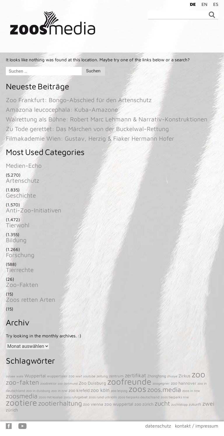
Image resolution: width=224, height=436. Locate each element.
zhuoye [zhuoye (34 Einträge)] (172, 376)
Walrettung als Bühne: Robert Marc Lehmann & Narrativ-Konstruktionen (106, 119)
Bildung (16, 240)
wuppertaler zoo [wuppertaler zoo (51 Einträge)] (60, 376)
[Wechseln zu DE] (191, 4)
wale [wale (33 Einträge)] (19, 376)
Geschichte (21, 195)
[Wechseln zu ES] (214, 4)
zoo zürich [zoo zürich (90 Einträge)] (143, 404)
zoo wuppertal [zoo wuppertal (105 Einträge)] (118, 404)
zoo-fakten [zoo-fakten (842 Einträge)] (22, 382)
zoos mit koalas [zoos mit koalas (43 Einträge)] (50, 397)
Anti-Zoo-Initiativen (33, 210)
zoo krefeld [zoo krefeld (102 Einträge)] (79, 390)
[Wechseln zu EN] (203, 4)
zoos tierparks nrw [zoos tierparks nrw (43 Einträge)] (175, 397)
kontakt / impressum (196, 425)
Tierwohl (17, 225)
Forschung (20, 254)
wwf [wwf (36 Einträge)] (79, 376)
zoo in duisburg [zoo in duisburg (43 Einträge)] (38, 391)
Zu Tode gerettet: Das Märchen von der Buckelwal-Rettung (87, 128)
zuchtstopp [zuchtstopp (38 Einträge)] (179, 404)
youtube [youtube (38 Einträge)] (89, 376)
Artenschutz (22, 180)
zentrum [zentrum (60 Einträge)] (116, 376)
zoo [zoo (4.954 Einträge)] (198, 374)
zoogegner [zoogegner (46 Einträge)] (161, 383)
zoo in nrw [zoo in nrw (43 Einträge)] (59, 391)
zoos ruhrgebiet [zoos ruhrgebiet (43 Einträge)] (76, 397)
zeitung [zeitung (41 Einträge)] (102, 376)
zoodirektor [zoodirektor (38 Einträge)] (48, 383)
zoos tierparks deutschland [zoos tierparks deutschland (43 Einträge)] (139, 397)
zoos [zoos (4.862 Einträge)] (137, 389)
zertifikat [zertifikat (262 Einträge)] (135, 375)
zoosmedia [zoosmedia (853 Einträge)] (22, 396)
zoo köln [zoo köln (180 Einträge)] (100, 390)
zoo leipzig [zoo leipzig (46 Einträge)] (119, 390)
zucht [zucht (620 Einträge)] (162, 403)
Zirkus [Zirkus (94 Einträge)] (184, 375)
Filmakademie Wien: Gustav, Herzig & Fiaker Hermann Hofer (90, 138)
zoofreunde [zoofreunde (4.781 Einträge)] (129, 381)
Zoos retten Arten (30, 299)
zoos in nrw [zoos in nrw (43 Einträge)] (191, 391)
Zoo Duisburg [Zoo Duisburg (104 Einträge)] (92, 383)
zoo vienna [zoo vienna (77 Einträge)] (93, 404)
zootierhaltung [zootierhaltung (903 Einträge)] (60, 403)
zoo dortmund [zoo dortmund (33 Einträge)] (68, 383)
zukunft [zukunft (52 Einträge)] (195, 404)
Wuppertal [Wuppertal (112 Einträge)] (35, 375)
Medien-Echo (24, 165)
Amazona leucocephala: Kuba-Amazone (62, 109)
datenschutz (158, 425)
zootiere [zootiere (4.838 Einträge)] (21, 402)
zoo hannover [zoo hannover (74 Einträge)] (183, 383)
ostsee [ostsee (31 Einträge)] (10, 376)
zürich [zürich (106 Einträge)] (12, 409)
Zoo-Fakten (22, 284)
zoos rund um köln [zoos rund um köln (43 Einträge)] (103, 397)
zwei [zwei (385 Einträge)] (208, 403)
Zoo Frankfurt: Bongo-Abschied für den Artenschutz (79, 99)
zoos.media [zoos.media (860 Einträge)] (164, 389)
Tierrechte (20, 269)
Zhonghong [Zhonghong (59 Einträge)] (156, 376)
